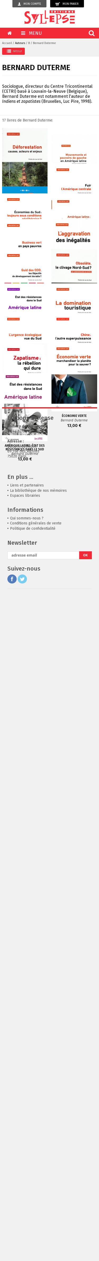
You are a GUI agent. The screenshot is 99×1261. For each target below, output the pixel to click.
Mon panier (67, 4)
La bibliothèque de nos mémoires (38, 1154)
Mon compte (29, 4)
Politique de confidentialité (32, 1192)
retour (14, 51)
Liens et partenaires (27, 1149)
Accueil (7, 43)
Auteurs (20, 43)
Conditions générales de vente (36, 1187)
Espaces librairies (25, 1159)
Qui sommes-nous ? (27, 1182)
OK (85, 1219)
